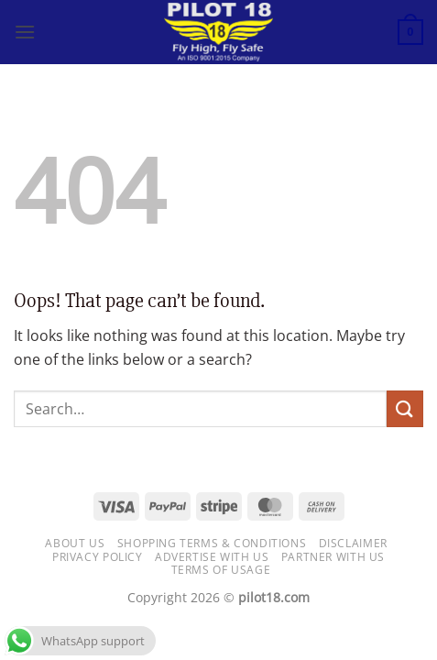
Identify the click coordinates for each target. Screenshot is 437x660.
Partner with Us (333, 557)
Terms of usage (221, 570)
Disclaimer (353, 543)
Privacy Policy (97, 557)
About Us (74, 543)
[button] (25, 31)
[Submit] (405, 408)
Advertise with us (211, 557)
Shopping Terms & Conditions (212, 543)
